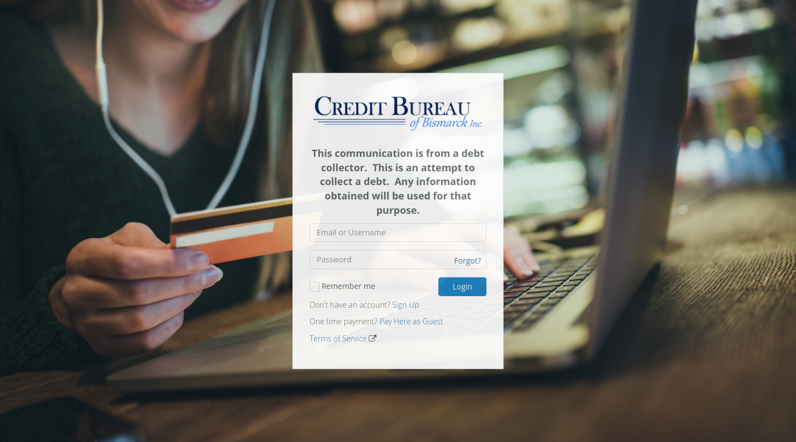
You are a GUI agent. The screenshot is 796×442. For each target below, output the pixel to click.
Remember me (342, 285)
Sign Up (405, 304)
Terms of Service (338, 338)
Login (462, 286)
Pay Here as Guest (411, 321)
